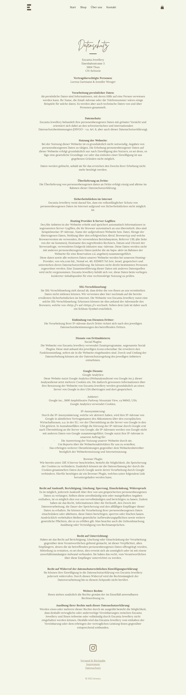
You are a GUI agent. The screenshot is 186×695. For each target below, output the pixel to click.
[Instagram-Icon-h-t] (93, 648)
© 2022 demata (93, 678)
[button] (162, 7)
